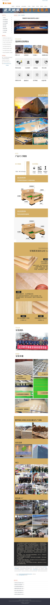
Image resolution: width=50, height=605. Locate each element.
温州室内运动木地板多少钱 (19, 582)
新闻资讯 (41, 6)
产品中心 (4, 17)
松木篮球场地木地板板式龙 (19, 586)
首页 (19, 15)
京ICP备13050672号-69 (25, 603)
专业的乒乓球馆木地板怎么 (19, 592)
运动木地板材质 (5, 21)
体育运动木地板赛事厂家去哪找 (7, 52)
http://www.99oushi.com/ (7, 63)
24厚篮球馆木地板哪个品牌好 (7, 48)
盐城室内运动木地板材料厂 (19, 584)
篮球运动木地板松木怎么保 (19, 594)
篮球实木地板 (18, 6)
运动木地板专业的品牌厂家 (7, 46)
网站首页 (13, 6)
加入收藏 (46, 0)
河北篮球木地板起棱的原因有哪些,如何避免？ (25, 574)
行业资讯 (23, 15)
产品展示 (29, 6)
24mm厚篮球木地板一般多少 (7, 50)
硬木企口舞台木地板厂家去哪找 (7, 40)
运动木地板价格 (23, 6)
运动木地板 (4, 32)
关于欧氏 (37, 6)
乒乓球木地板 (5, 30)
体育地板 (7, 65)
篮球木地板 (4, 26)
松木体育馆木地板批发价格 (7, 44)
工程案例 (33, 6)
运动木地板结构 (5, 19)
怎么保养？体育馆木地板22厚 (7, 42)
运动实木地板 (35, 569)
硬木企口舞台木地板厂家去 (19, 590)
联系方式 (45, 6)
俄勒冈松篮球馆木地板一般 (19, 588)
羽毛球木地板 (5, 28)
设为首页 (43, 0)
